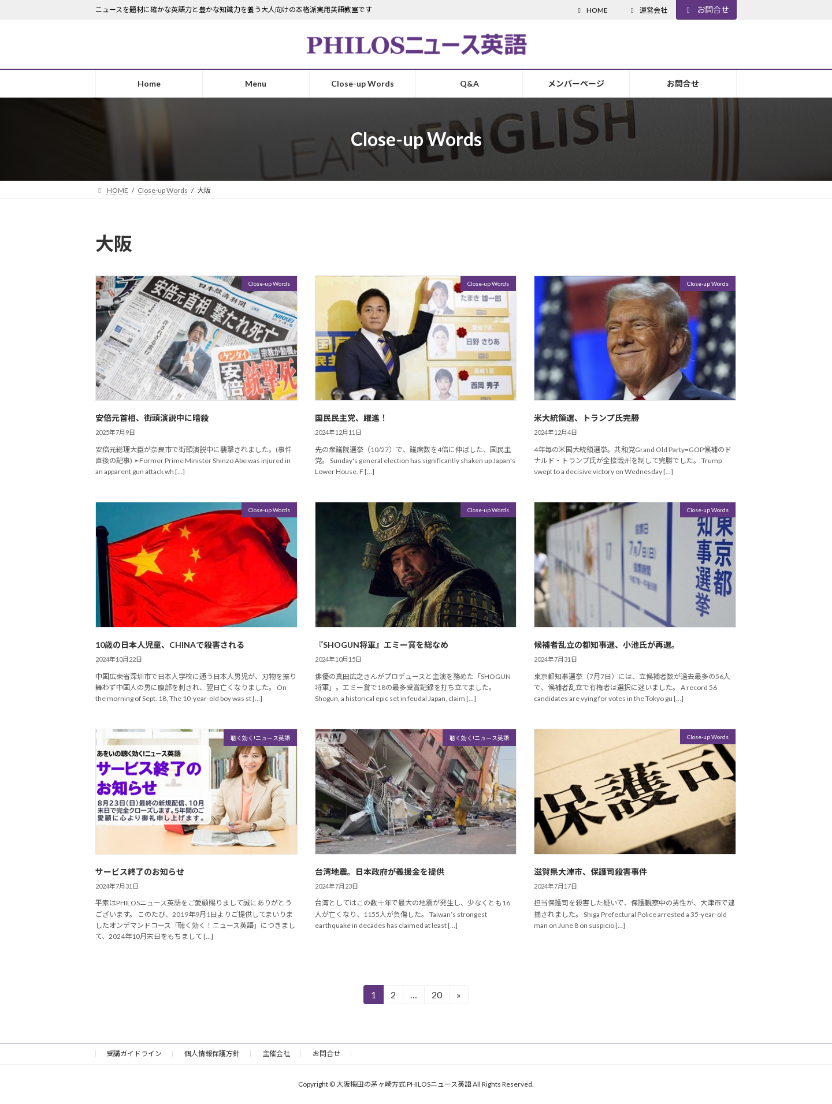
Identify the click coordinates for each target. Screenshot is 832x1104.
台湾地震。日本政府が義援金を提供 (379, 872)
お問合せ (707, 9)
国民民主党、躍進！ (351, 418)
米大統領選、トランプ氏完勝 (586, 418)
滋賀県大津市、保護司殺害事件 (590, 872)
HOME (591, 10)
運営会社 (647, 10)
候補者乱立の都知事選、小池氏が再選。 (606, 645)
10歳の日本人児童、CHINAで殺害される (169, 645)
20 (436, 996)
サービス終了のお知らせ (139, 872)
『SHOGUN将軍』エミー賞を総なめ (381, 645)
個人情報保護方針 (212, 1053)
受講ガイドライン (134, 1053)
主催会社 (276, 1053)
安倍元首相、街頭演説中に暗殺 (152, 418)
